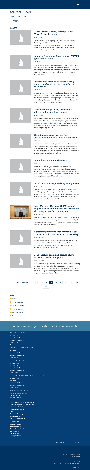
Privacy (77, 461)
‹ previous (25, 283)
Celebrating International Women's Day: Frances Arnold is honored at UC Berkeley (56, 233)
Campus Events (15, 431)
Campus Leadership (17, 429)
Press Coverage (17, 302)
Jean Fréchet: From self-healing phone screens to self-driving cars (54, 256)
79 (65, 283)
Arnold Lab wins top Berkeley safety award (57, 183)
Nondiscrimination (74, 459)
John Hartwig (38, 217)
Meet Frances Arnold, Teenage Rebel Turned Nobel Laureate (53, 33)
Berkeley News (15, 426)
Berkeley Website (16, 424)
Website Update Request (18, 418)
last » (47, 287)
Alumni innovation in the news (50, 160)
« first (17, 283)
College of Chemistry (21, 12)
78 (61, 283)
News (18, 17)
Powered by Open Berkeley (71, 454)
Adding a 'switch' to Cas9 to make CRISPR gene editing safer (56, 57)
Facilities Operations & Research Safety (22, 404)
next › (77, 283)
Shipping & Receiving (16, 414)
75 (47, 283)
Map (11, 345)
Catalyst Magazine (18, 305)
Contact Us (13, 400)
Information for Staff (16, 407)
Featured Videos (17, 312)
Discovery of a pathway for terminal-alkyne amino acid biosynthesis (53, 110)
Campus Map (14, 433)
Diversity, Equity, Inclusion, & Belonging (22, 402)
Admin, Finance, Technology (18, 393)
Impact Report (17, 309)
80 (70, 283)
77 (56, 283)
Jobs (11, 411)
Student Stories (17, 316)
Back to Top (76, 467)
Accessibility (76, 456)
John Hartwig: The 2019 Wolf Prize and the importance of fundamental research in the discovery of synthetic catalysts (56, 209)
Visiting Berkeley (16, 436)
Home (12, 17)
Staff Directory (15, 416)
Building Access (15, 395)
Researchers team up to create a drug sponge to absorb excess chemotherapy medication (55, 84)
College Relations (15, 398)
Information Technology (17, 409)
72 (33, 283)
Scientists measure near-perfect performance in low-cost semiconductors (55, 136)
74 (42, 283)
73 (38, 283)
